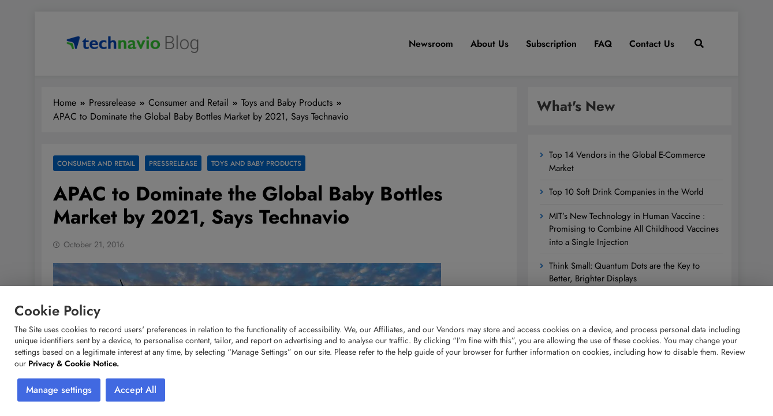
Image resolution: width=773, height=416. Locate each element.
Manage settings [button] (59, 389)
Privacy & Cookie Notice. (73, 363)
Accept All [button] (135, 389)
